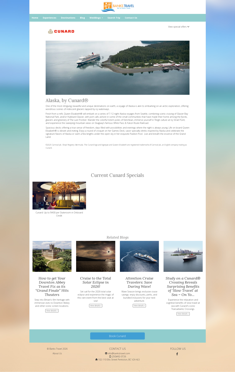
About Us (57, 353)
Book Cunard (117, 336)
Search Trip (114, 17)
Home (35, 17)
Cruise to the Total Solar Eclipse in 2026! (95, 282)
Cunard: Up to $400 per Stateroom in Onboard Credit (59, 199)
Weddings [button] (96, 17)
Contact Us (131, 17)
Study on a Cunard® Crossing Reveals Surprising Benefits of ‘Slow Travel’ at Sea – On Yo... (183, 286)
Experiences (49, 17)
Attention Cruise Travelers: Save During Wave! (139, 282)
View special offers (178, 26)
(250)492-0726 (119, 356)
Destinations (68, 17)
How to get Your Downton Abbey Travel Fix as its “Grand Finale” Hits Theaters (52, 286)
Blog (82, 17)
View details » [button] (52, 310)
